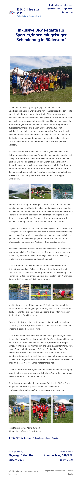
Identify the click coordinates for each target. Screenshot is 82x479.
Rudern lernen (55, 5)
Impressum (49, 470)
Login (70, 474)
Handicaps (27, 438)
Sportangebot (53, 9)
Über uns (68, 5)
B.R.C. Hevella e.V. (28, 11)
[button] (72, 12)
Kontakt (70, 470)
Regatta (55, 438)
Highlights (67, 9)
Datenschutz (60, 470)
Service (65, 12)
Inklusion (47, 438)
